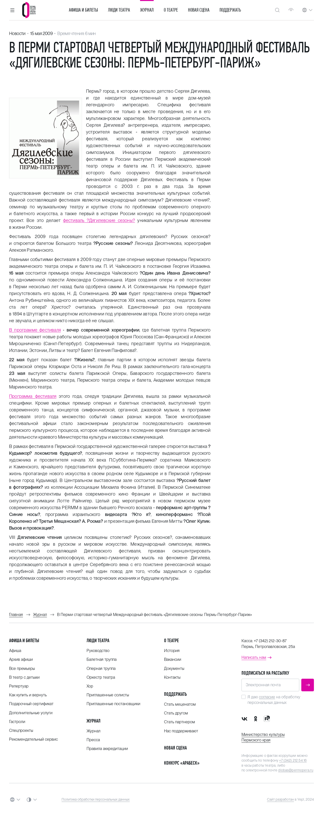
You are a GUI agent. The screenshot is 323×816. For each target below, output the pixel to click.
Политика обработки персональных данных (96, 799)
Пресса (93, 739)
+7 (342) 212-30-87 (270, 640)
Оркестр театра (101, 677)
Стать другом (176, 713)
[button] (12, 10)
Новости (17, 33)
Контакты (172, 677)
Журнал (147, 10)
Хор (90, 686)
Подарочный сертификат (31, 703)
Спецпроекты (21, 730)
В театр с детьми (24, 677)
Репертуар (19, 686)
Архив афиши (21, 659)
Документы (174, 668)
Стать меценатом (180, 704)
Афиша (15, 650)
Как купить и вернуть (28, 695)
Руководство (98, 650)
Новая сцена (198, 10)
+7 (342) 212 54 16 (293, 760)
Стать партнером (179, 722)
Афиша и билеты (83, 10)
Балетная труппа (102, 659)
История (172, 650)
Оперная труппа (101, 668)
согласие (267, 697)
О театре (171, 10)
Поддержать (230, 10)
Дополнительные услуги (30, 712)
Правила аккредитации (107, 748)
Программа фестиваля (32, 396)
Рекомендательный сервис (33, 739)
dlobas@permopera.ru (295, 770)
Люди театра (119, 10)
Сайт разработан (280, 799)
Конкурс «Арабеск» (182, 763)
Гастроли (17, 721)
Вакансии (172, 659)
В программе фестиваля (35, 330)
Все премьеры (22, 668)
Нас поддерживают (181, 731)
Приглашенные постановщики (113, 703)
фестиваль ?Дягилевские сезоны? (99, 220)
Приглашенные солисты (108, 695)
